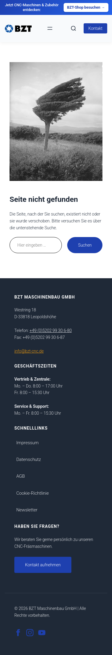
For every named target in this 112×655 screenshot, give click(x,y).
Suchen (85, 245)
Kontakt (95, 28)
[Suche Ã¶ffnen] (73, 28)
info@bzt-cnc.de (29, 351)
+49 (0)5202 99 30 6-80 (51, 330)
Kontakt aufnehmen (43, 564)
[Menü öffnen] (49, 28)
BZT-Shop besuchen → (86, 7)
